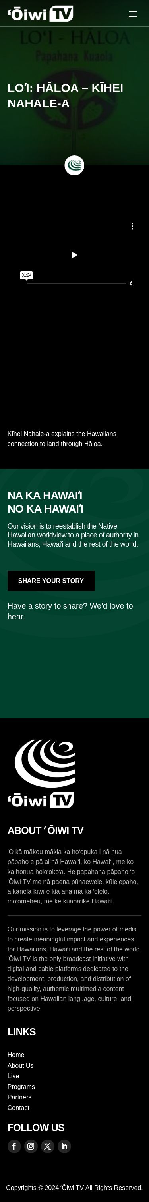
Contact (18, 1107)
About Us (21, 1065)
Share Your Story (51, 580)
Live (13, 1076)
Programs (21, 1086)
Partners (19, 1097)
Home (16, 1054)
